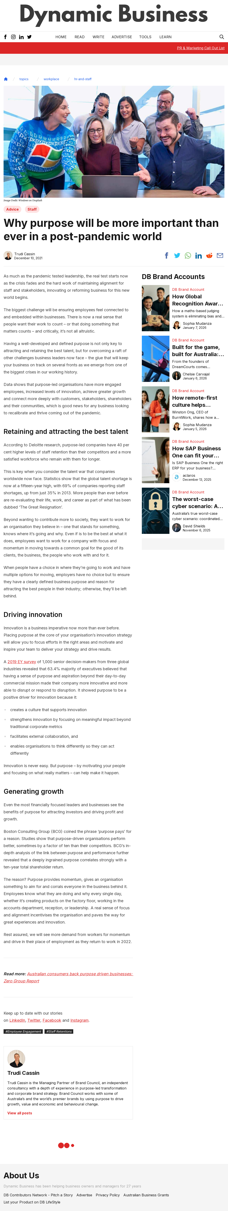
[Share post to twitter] (177, 255)
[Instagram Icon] (13, 36)
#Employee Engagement (23, 1031)
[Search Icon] (221, 37)
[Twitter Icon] (29, 36)
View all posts (19, 1113)
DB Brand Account (188, 289)
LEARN (165, 37)
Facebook (52, 1020)
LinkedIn (17, 1020)
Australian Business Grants (146, 1195)
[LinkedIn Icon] (21, 36)
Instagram (79, 1020)
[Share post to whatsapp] (187, 255)
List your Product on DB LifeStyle (32, 1202)
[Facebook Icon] (5, 36)
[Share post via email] (220, 255)
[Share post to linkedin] (198, 255)
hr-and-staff (83, 79)
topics (24, 79)
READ (80, 37)
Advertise (122, 37)
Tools (145, 37)
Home (61, 37)
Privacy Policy (108, 1195)
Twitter (33, 1020)
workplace (51, 79)
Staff (32, 209)
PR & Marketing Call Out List (200, 48)
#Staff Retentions (58, 1031)
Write (98, 37)
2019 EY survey (22, 661)
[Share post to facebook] (166, 255)
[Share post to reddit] (209, 255)
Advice (12, 209)
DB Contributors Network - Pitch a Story (38, 1195)
